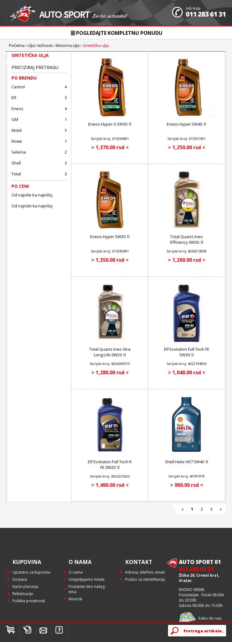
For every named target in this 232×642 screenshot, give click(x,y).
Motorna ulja (68, 45)
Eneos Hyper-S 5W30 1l (109, 124)
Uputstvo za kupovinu (31, 572)
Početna (17, 45)
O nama (76, 572)
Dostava (19, 579)
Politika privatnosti (28, 600)
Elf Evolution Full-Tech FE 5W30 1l (186, 352)
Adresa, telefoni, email (145, 572)
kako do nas (210, 618)
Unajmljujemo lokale (87, 579)
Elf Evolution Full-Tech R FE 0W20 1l (110, 464)
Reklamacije (22, 593)
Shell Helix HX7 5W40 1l (186, 461)
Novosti (75, 599)
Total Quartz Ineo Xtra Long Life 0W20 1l (109, 352)
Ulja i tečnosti (40, 45)
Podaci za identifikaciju (145, 579)
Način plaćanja (25, 586)
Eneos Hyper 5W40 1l (186, 124)
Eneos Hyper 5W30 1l (110, 236)
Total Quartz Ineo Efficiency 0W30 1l (186, 239)
